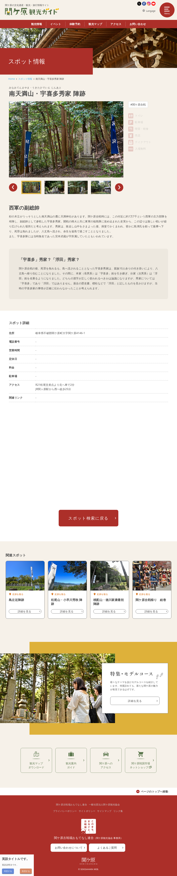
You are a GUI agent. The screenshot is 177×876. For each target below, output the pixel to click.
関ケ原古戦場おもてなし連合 (71, 804)
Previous (13, 187)
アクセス (115, 24)
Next (119, 187)
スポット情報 (25, 78)
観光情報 (36, 24)
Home (11, 78)
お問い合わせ (138, 24)
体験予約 (74, 24)
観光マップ (95, 24)
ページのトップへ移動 (154, 791)
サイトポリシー (87, 811)
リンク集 (118, 811)
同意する (8, 871)
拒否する (26, 871)
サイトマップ (104, 811)
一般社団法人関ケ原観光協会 (104, 804)
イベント (55, 24)
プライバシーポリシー (65, 811)
